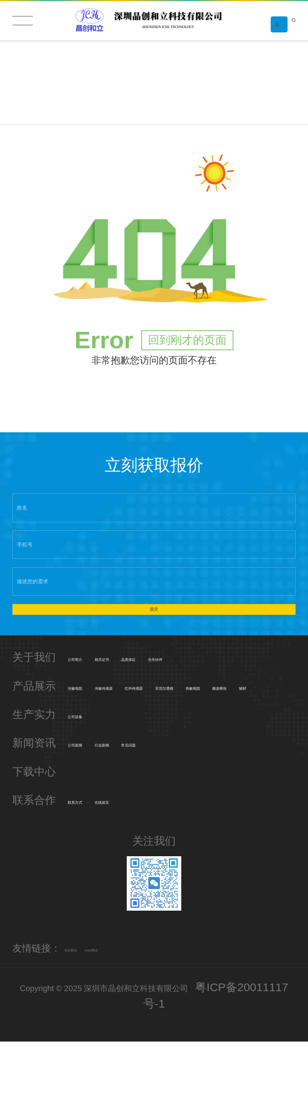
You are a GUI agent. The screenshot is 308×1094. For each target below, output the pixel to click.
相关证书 (145, 692)
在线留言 (145, 855)
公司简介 (89, 692)
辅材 (256, 741)
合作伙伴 (256, 692)
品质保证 (200, 692)
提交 (154, 632)
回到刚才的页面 (187, 352)
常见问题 (200, 798)
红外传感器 (217, 720)
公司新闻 (89, 798)
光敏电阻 (89, 720)
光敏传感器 (151, 720)
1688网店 (130, 1002)
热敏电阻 (156, 741)
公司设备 (89, 769)
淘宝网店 (83, 1002)
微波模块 (211, 741)
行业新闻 (145, 798)
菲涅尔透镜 (95, 741)
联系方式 (89, 855)
